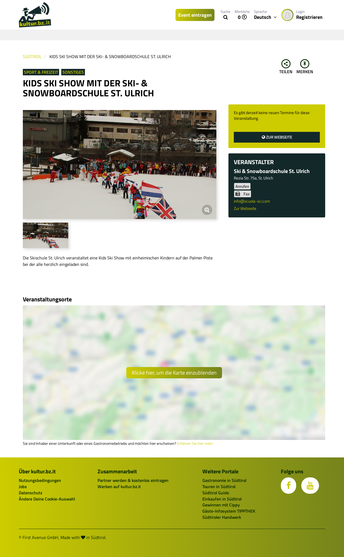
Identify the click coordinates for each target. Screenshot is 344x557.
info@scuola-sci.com (252, 201)
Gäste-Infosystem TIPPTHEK (228, 511)
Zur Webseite (277, 137)
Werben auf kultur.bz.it (119, 486)
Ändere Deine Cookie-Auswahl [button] (47, 499)
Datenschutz (30, 492)
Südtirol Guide (215, 492)
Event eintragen (195, 15)
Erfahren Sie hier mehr (195, 443)
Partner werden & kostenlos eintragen (133, 480)
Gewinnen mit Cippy (221, 505)
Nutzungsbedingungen (40, 480)
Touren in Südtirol (218, 486)
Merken (304, 67)
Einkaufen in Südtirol (222, 499)
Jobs (23, 486)
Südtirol (32, 56)
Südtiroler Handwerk (221, 517)
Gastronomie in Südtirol (224, 480)
